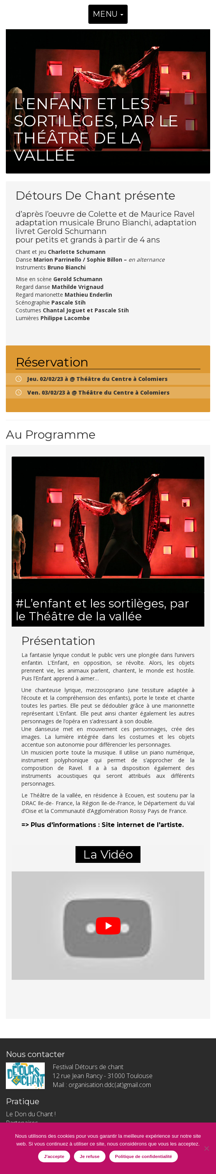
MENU (108, 14)
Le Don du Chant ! (31, 1114)
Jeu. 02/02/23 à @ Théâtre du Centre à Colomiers (97, 378)
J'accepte (54, 1156)
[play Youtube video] (108, 925)
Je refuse (90, 1156)
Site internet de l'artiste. (143, 825)
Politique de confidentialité (143, 1156)
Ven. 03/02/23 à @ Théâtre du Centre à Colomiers (98, 392)
